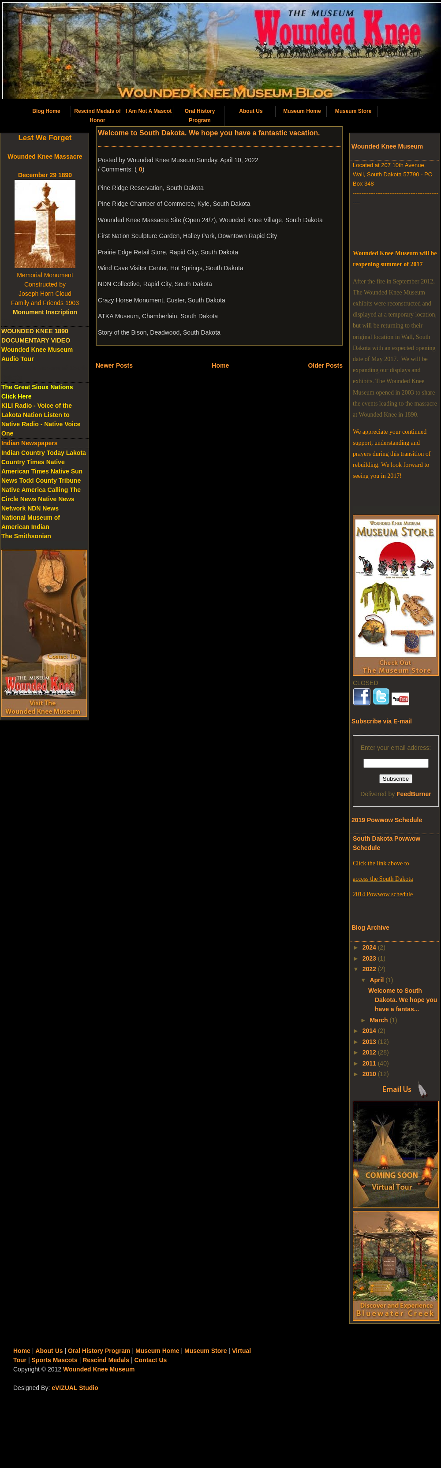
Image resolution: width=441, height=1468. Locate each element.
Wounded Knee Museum (99, 1369)
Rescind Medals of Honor (97, 115)
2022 (369, 968)
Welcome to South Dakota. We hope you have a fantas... (402, 1000)
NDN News (43, 508)
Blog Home (46, 111)
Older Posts (325, 365)
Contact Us (150, 1360)
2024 (369, 947)
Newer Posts (114, 365)
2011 (369, 1063)
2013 (369, 1041)
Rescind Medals (105, 1360)
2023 (369, 958)
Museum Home (302, 111)
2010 (369, 1073)
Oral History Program (200, 115)
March (379, 1020)
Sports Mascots (55, 1360)
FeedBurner (413, 793)
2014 (369, 1030)
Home (220, 365)
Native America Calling (34, 489)
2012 (369, 1052)
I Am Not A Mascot (149, 111)
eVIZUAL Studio (75, 1387)
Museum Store (353, 111)
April (377, 980)
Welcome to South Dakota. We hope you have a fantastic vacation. (209, 133)
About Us (250, 111)
